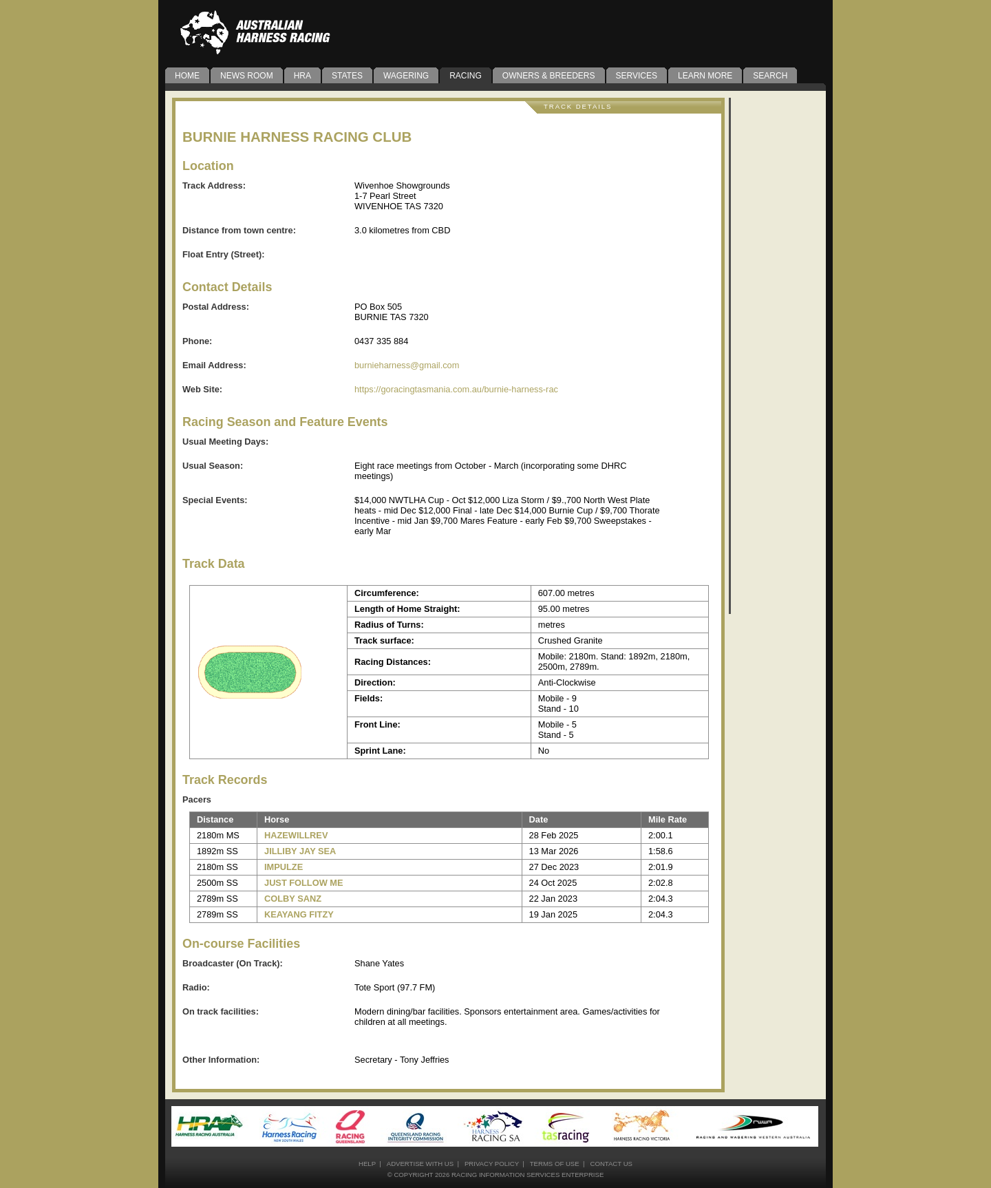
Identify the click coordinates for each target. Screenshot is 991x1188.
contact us (611, 1163)
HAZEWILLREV (296, 835)
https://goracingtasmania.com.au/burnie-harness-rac (456, 389)
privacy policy (492, 1163)
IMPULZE (283, 867)
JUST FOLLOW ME (303, 883)
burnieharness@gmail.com (406, 365)
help (367, 1163)
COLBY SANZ (292, 898)
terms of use (554, 1163)
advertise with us (420, 1163)
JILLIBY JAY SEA (300, 851)
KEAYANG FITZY (299, 914)
